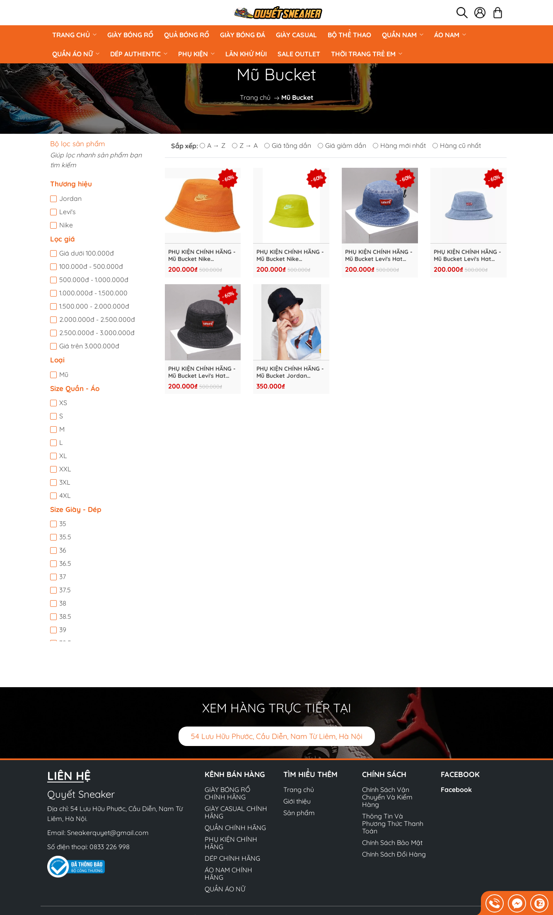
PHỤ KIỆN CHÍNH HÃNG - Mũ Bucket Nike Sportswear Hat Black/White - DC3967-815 (202, 256)
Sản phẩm (299, 813)
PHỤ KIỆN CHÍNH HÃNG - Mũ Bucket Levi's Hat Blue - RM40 (467, 256)
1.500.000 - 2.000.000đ (94, 306)
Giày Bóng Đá (242, 35)
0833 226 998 (109, 847)
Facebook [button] (460, 774)
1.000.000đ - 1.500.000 (93, 293)
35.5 (65, 537)
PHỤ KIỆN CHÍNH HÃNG (231, 843)
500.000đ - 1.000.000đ (93, 279)
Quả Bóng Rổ (186, 35)
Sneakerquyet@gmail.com (108, 832)
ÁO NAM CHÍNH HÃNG (228, 873)
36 (62, 550)
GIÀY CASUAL (296, 35)
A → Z (212, 145)
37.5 (65, 590)
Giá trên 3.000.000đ (89, 346)
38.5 (65, 616)
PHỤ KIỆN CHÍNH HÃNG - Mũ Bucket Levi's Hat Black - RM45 (202, 372)
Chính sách (384, 774)
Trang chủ (74, 35)
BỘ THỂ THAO (349, 35)
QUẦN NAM (402, 35)
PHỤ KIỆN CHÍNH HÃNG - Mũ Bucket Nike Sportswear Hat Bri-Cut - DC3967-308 (290, 256)
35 (62, 523)
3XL (64, 482)
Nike (66, 225)
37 (62, 576)
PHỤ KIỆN (196, 54)
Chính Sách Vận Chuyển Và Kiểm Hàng (387, 797)
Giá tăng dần (287, 145)
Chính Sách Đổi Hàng (394, 854)
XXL (65, 469)
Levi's (67, 212)
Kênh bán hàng (235, 774)
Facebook (456, 789)
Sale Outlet (299, 54)
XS (63, 402)
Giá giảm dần (342, 145)
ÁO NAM (450, 35)
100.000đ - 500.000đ (91, 266)
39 (62, 629)
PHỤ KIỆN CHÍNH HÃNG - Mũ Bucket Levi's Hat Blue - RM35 (379, 256)
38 (62, 603)
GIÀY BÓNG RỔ (130, 35)
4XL (65, 495)
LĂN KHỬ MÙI (246, 54)
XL (63, 455)
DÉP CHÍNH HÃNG (232, 858)
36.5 (65, 563)
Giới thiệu (297, 801)
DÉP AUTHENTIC (138, 54)
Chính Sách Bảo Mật (392, 842)
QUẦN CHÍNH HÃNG (235, 827)
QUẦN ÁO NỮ (75, 54)
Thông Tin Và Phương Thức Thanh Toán (392, 823)
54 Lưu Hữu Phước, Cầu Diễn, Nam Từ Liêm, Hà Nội (276, 736)
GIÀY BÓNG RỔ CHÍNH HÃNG (227, 793)
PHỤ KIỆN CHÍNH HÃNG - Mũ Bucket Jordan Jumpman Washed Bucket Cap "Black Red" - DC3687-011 (290, 372)
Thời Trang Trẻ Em (366, 54)
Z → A (245, 145)
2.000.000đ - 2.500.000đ (97, 319)
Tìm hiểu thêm (310, 774)
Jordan (70, 198)
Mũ (63, 374)
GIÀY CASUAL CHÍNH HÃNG (236, 812)
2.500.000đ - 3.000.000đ (97, 332)
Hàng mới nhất (399, 145)
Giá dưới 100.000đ (86, 253)
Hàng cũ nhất (456, 145)
